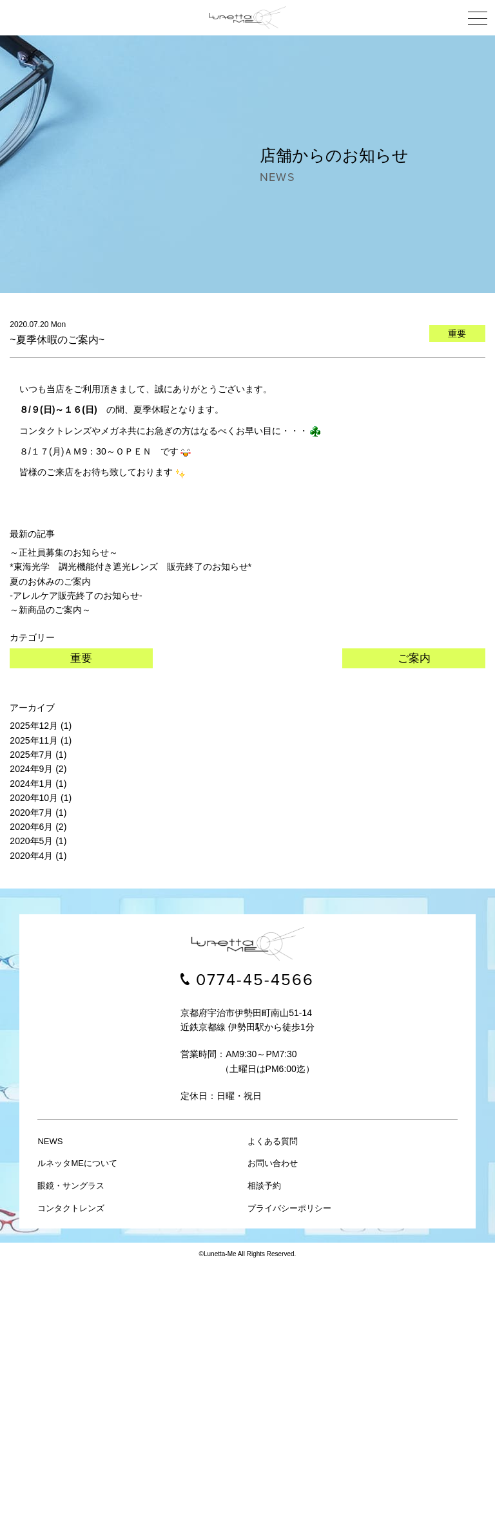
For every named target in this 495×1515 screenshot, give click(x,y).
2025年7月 (31, 754)
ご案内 (414, 658)
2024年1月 (31, 783)
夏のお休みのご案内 (50, 581)
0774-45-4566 (255, 980)
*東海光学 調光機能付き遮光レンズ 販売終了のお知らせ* (130, 566)
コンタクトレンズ (70, 1208)
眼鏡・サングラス (70, 1185)
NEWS (50, 1141)
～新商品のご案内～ (50, 610)
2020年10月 (34, 798)
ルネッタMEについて (77, 1163)
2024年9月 (31, 769)
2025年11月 (34, 740)
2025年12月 (34, 725)
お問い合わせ (273, 1163)
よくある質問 (273, 1141)
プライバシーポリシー (289, 1208)
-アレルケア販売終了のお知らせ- (76, 595)
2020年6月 (31, 827)
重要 (81, 658)
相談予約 (264, 1185)
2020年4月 (31, 856)
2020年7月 (31, 812)
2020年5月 (31, 841)
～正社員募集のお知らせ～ (64, 552)
